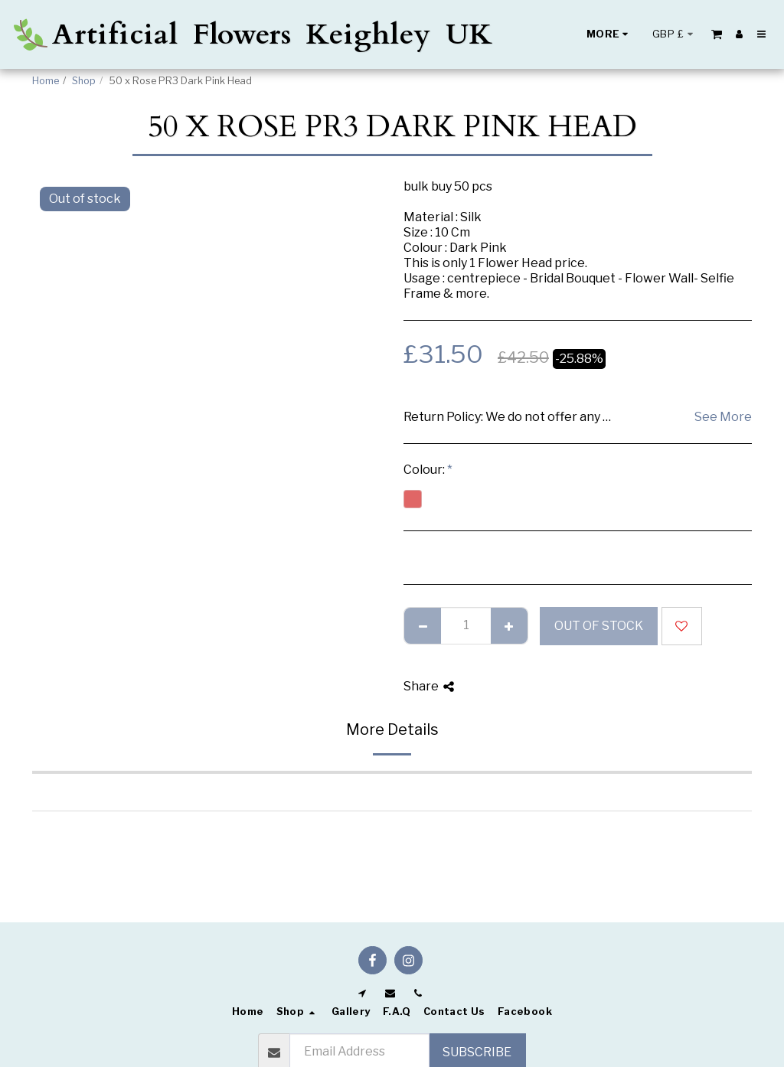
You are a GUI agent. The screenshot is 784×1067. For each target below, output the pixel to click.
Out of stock (598, 625)
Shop (84, 80)
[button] (716, 33)
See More (723, 417)
